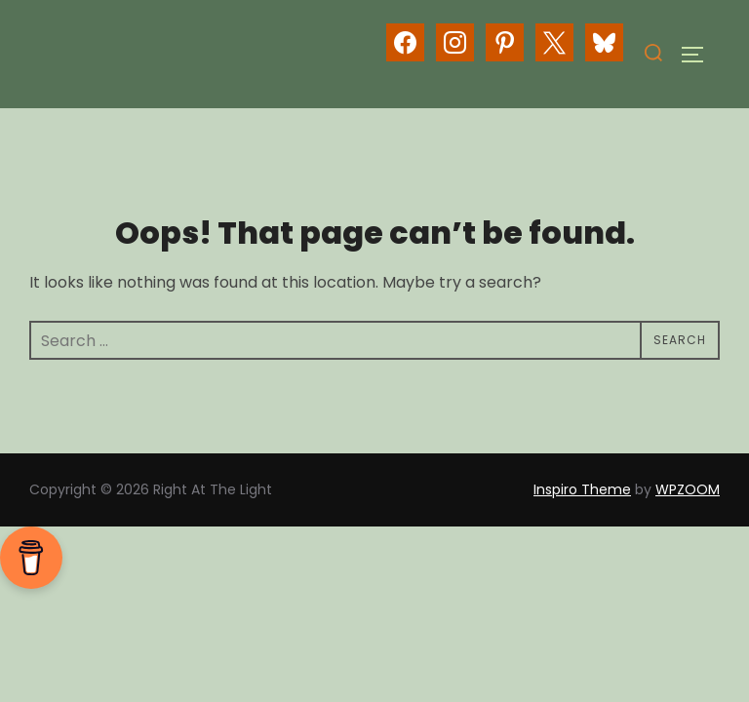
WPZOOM (687, 489)
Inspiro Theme (582, 489)
